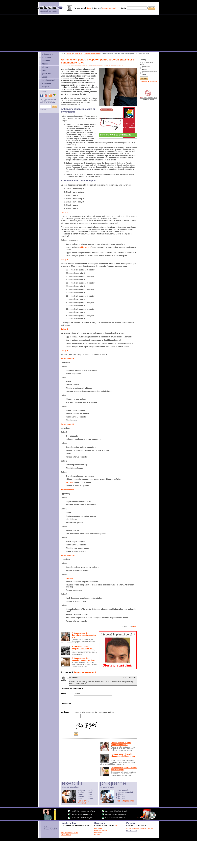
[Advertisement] (98, 33)
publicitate (98, 832)
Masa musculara (118, 65)
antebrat (81, 792)
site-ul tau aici (131, 831)
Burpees (69, 578)
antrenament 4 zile (85, 65)
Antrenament (78, 53)
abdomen (81, 790)
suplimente (46, 83)
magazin (45, 87)
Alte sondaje (153, 81)
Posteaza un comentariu (85, 672)
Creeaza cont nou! (109, 8)
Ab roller (69, 482)
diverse (45, 67)
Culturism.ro (69, 53)
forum (44, 70)
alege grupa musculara (83, 802)
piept (90, 792)
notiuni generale (122, 790)
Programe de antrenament (92, 53)
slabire (106, 65)
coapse (81, 796)
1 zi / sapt (120, 794)
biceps (80, 794)
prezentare (98, 828)
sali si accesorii (48, 80)
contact (97, 834)
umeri (80, 798)
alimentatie (46, 57)
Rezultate (144, 81)
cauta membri (66, 835)
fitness (45, 64)
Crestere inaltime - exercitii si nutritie (139, 828)
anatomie (46, 61)
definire (111, 65)
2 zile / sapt (120, 796)
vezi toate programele (125, 801)
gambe (90, 790)
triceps (90, 798)
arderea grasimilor (97, 65)
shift (134, 626)
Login (89, 8)
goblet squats (84, 247)
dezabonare (43, 109)
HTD (116, 825)
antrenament (47, 54)
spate (90, 794)
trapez (90, 796)
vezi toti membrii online (69, 833)
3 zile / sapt (120, 798)
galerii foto (46, 74)
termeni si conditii (100, 830)
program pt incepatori (124, 792)
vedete (45, 77)
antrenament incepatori (73, 65)
